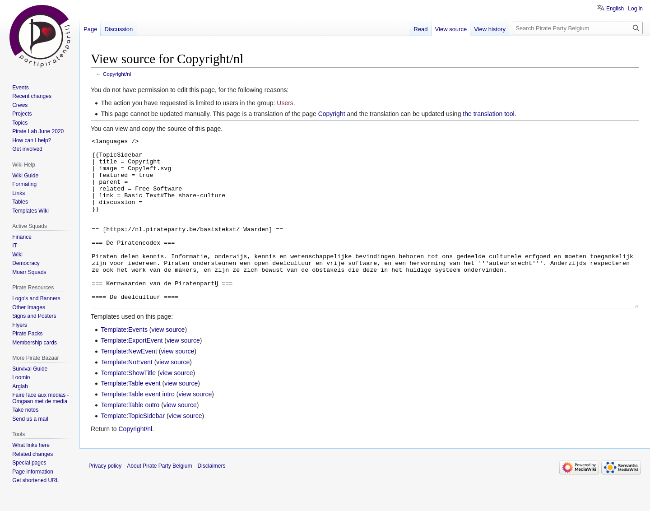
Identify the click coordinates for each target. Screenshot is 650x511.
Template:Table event (130, 417)
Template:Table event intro (137, 428)
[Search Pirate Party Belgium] (578, 28)
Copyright (331, 113)
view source (168, 363)
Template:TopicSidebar (133, 449)
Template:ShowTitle (128, 406)
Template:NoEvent (126, 396)
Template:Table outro (130, 438)
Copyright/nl (117, 74)
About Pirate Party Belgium (159, 500)
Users (285, 103)
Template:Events (124, 363)
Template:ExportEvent (131, 374)
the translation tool (488, 113)
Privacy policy (104, 500)
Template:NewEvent (129, 385)
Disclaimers (211, 500)
